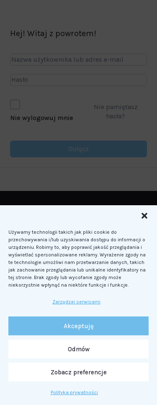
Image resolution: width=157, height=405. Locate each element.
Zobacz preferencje (79, 372)
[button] (144, 216)
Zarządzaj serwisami (76, 302)
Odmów (79, 349)
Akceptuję (79, 326)
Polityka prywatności (74, 392)
